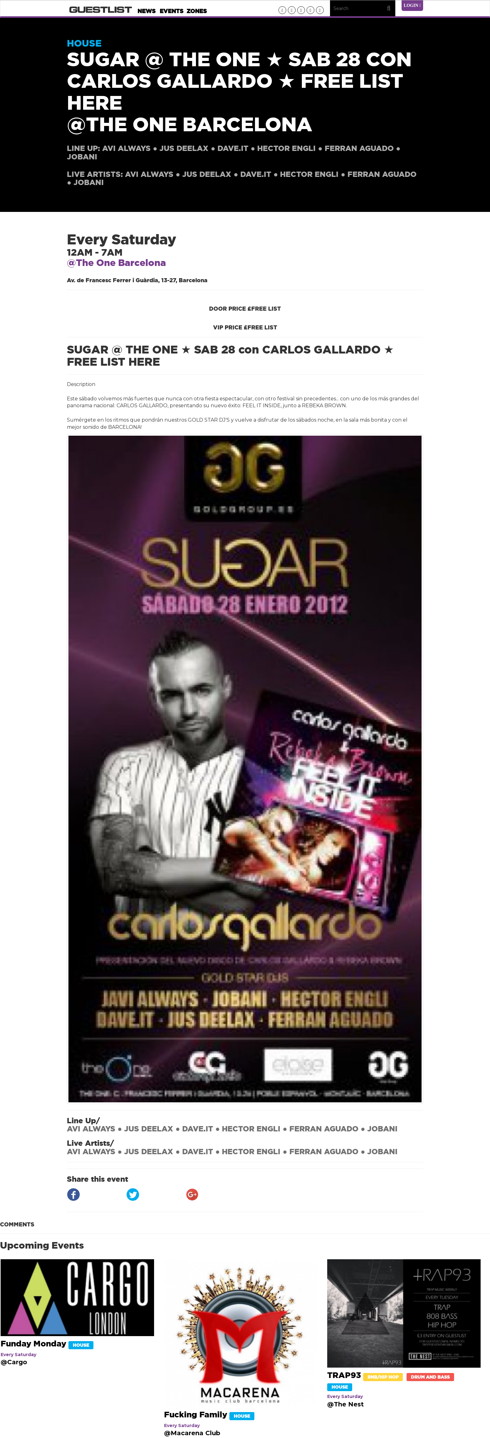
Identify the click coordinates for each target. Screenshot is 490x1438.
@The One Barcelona (116, 262)
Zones (197, 11)
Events (171, 11)
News (147, 11)
